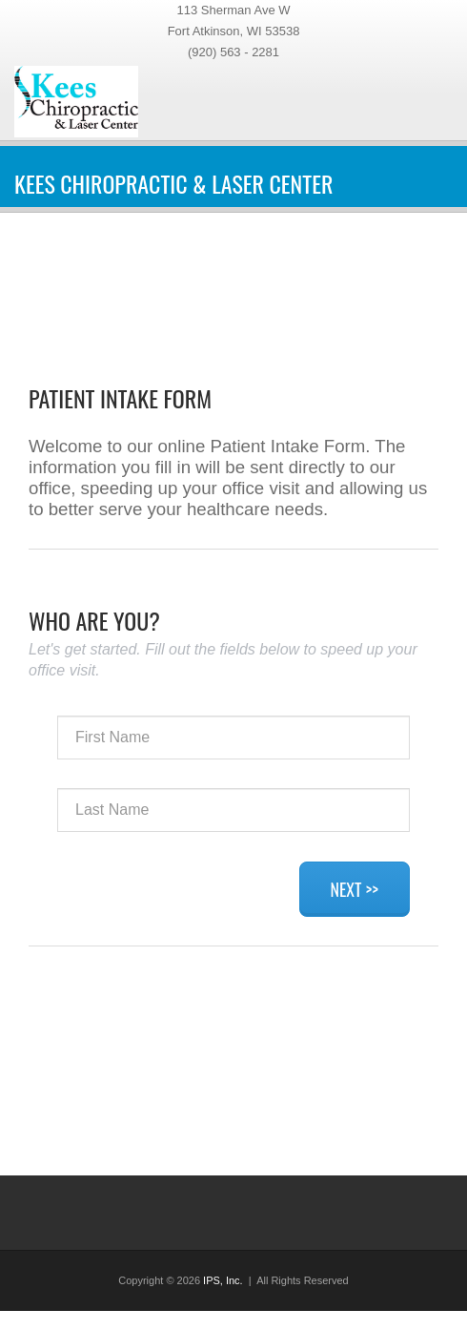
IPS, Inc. (223, 1280)
